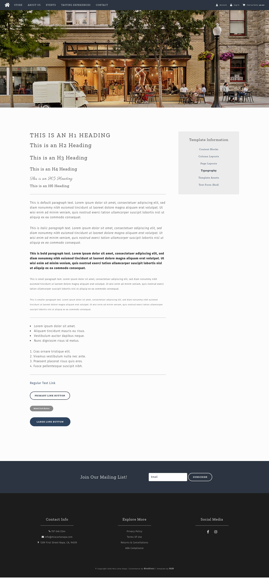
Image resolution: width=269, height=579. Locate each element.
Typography (209, 172)
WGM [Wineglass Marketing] (171, 570)
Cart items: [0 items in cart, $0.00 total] (256, 5)
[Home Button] (7, 5)
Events (51, 5)
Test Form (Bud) (209, 186)
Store (18, 5)
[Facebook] (208, 533)
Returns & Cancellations (134, 544)
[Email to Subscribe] (168, 478)
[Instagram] (215, 533)
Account (223, 5)
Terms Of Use (134, 538)
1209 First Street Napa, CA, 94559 (57, 544)
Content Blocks (208, 150)
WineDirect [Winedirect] (149, 570)
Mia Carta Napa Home (134, 54)
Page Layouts (208, 165)
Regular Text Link (42, 384)
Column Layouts (209, 157)
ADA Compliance (134, 549)
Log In (236, 5)
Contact (102, 5)
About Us (34, 5)
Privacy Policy (134, 533)
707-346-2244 (57, 533)
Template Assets (208, 179)
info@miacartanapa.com (57, 538)
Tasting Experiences (76, 5)
